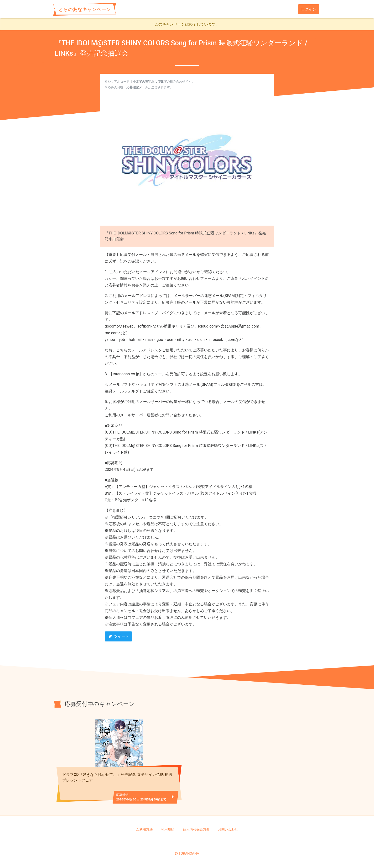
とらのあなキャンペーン (84, 9)
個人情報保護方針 (196, 827)
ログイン (308, 9)
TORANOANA (189, 851)
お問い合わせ (228, 827)
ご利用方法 (144, 827)
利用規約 (167, 827)
